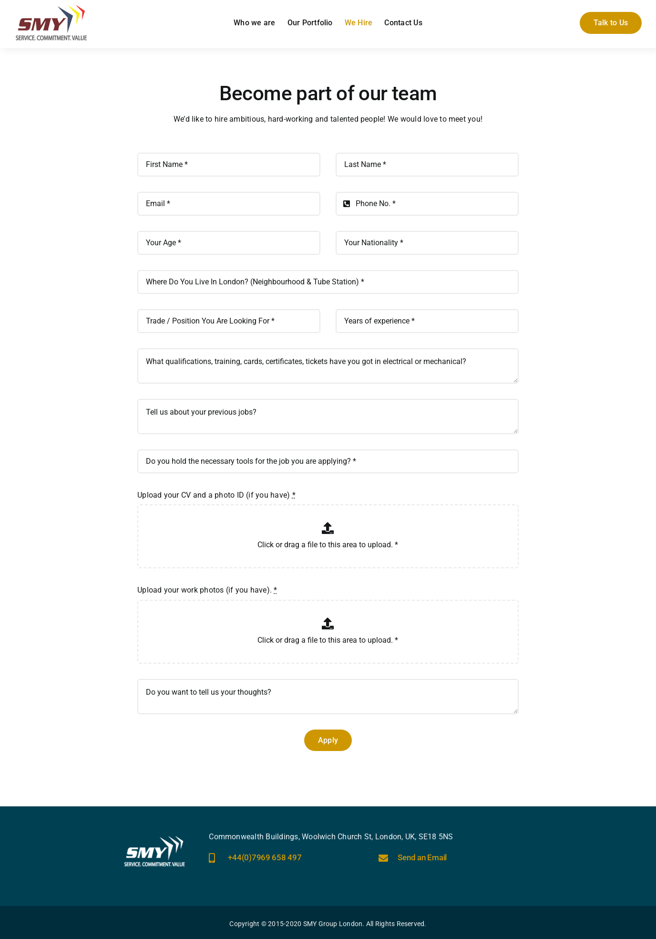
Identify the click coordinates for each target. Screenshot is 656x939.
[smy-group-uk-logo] (51, 8)
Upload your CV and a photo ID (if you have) (216, 495)
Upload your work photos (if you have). (207, 590)
